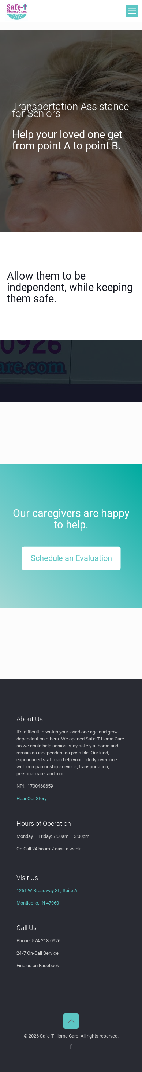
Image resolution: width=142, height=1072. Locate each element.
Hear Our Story (31, 798)
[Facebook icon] (71, 1046)
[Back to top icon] (71, 1021)
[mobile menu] (132, 11)
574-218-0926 (46, 940)
